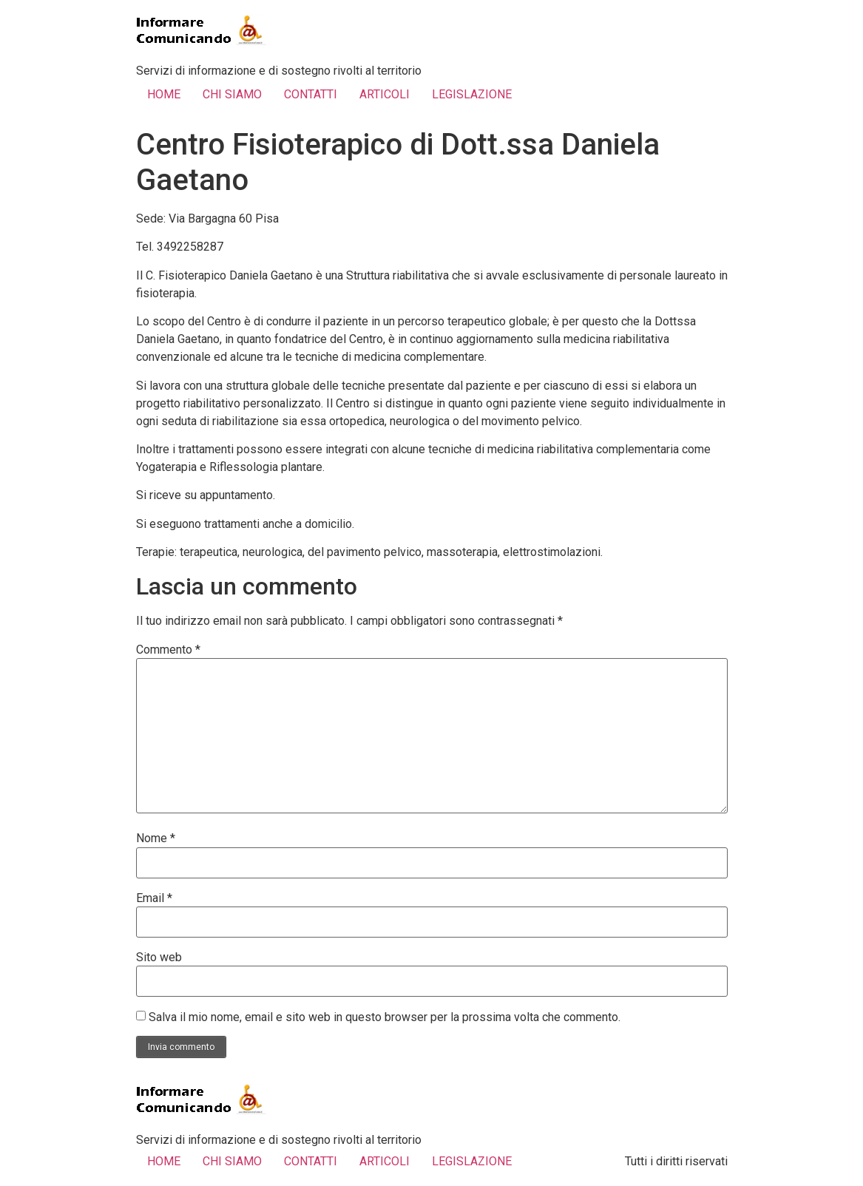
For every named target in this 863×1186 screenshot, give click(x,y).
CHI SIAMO (232, 94)
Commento (168, 650)
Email (154, 898)
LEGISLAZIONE (472, 94)
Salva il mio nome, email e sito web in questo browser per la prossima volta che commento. (384, 1017)
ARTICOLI (384, 94)
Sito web (159, 957)
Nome (155, 838)
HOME (163, 94)
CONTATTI (310, 94)
